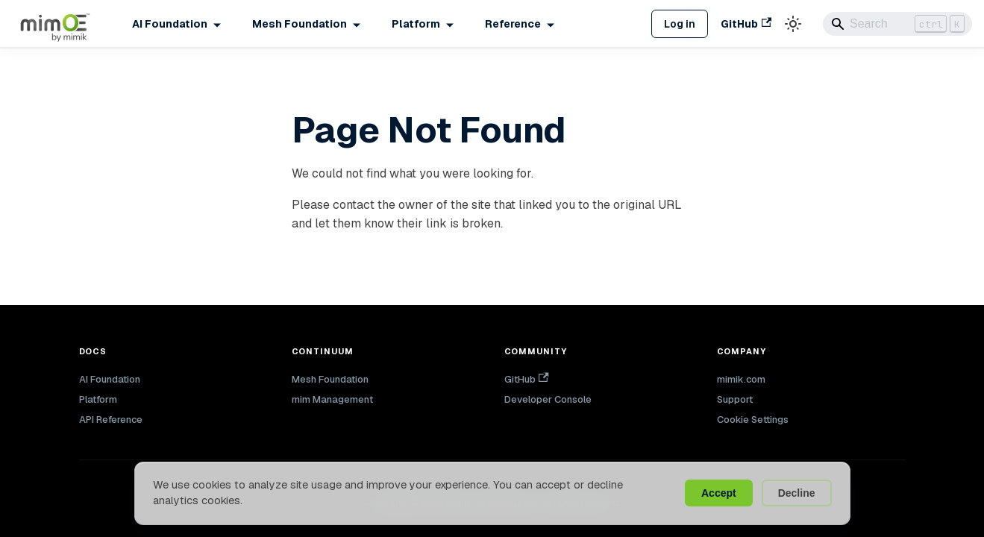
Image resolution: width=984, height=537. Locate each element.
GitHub (746, 24)
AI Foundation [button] (169, 24)
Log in (679, 24)
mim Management (332, 399)
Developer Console (548, 399)
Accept (718, 493)
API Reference (110, 419)
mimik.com (741, 379)
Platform (98, 399)
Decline (796, 493)
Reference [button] (513, 24)
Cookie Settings (753, 419)
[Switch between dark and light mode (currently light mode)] (793, 24)
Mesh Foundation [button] (299, 24)
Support (735, 399)
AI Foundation (109, 379)
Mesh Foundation (330, 379)
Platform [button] (416, 24)
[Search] (897, 24)
